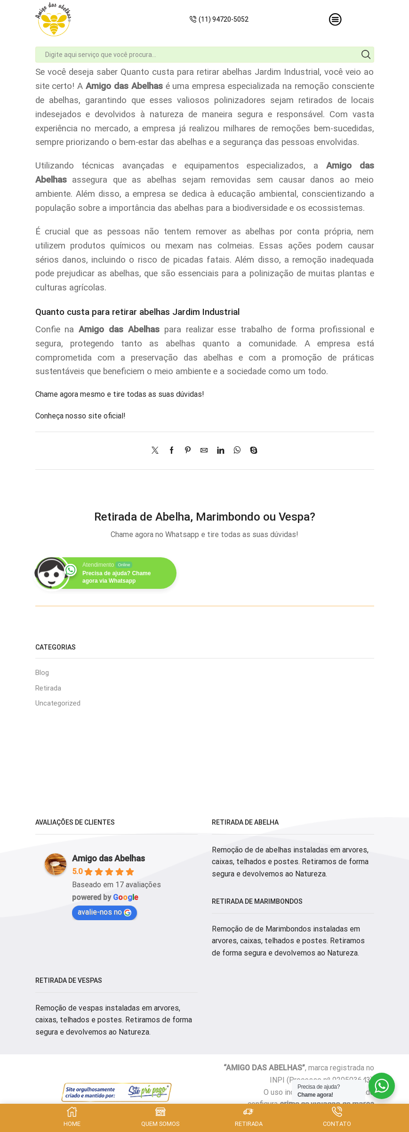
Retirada (49, 688)
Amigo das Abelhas (108, 860)
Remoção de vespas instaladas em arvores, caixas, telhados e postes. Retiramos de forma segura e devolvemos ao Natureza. (113, 1021)
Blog (42, 672)
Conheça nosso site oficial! (80, 415)
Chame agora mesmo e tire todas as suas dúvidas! (119, 394)
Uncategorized (59, 704)
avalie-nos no (104, 913)
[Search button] (366, 54)
